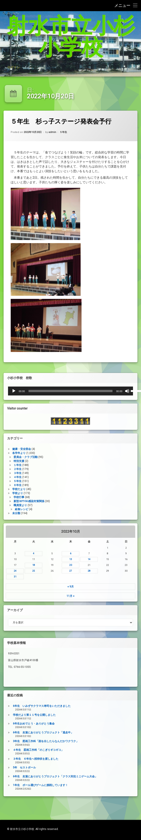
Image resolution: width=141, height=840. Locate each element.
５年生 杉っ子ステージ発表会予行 (67, 122)
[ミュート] (9, 391)
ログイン (13, 53)
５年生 (63, 134)
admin (53, 136)
